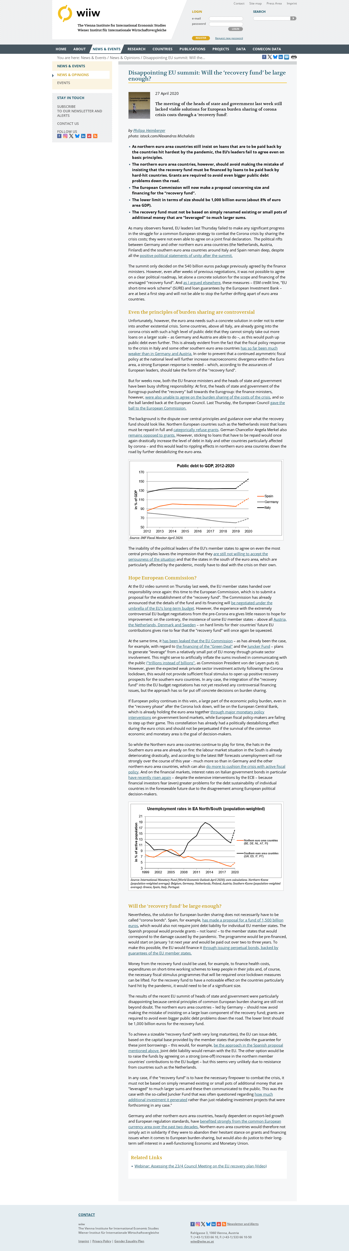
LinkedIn (83, 136)
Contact (239, 3)
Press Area (274, 3)
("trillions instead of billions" (170, 662)
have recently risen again (149, 777)
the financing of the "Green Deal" (204, 646)
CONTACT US (68, 123)
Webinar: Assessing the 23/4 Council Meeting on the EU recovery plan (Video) (201, 1165)
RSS (95, 136)
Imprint (292, 3)
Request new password (229, 38)
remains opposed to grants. (151, 435)
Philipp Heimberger (149, 130)
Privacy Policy (101, 1241)
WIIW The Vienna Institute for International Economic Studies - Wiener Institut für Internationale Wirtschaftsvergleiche (119, 19)
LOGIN (235, 29)
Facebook (59, 136)
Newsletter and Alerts (243, 1224)
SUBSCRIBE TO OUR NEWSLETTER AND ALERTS (79, 111)
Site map (255, 3)
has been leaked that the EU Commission (198, 640)
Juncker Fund (259, 646)
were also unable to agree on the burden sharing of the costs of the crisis (207, 397)
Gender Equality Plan (129, 1241)
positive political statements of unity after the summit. (186, 255)
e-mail (196, 18)
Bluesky (77, 136)
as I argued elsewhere (201, 282)
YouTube (89, 136)
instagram (65, 136)
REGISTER (201, 38)
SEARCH (293, 18)
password (199, 24)
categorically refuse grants (196, 429)
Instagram (198, 1224)
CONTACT (86, 1214)
